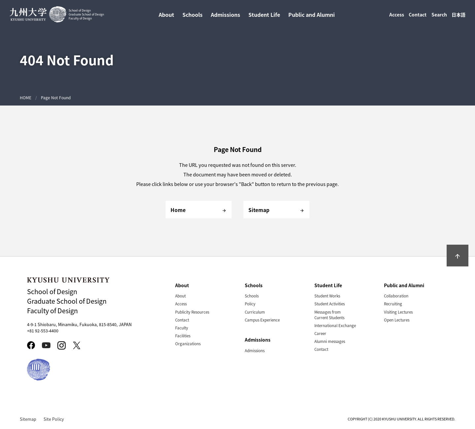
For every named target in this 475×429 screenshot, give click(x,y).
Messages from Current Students (329, 314)
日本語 (458, 16)
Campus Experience (262, 319)
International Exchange (335, 325)
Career (320, 333)
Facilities (182, 335)
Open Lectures (396, 319)
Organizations (188, 343)
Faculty (181, 327)
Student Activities (329, 303)
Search (439, 16)
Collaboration (396, 295)
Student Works (327, 295)
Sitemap (28, 419)
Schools (252, 295)
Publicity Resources (192, 312)
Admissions (255, 350)
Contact (418, 16)
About (180, 295)
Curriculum (255, 312)
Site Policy (54, 419)
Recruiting (393, 303)
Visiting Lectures (398, 312)
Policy (250, 303)
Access (396, 16)
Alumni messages (329, 341)
